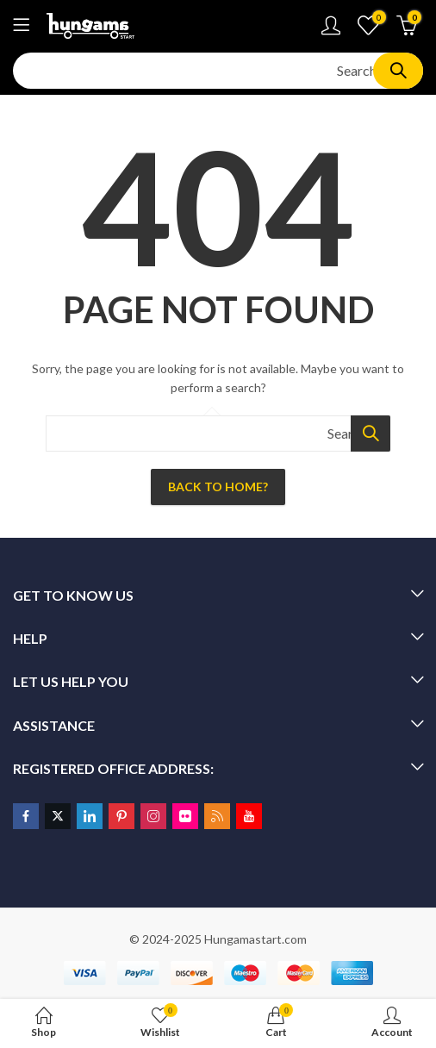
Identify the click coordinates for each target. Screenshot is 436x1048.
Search (398, 71)
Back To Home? (218, 486)
